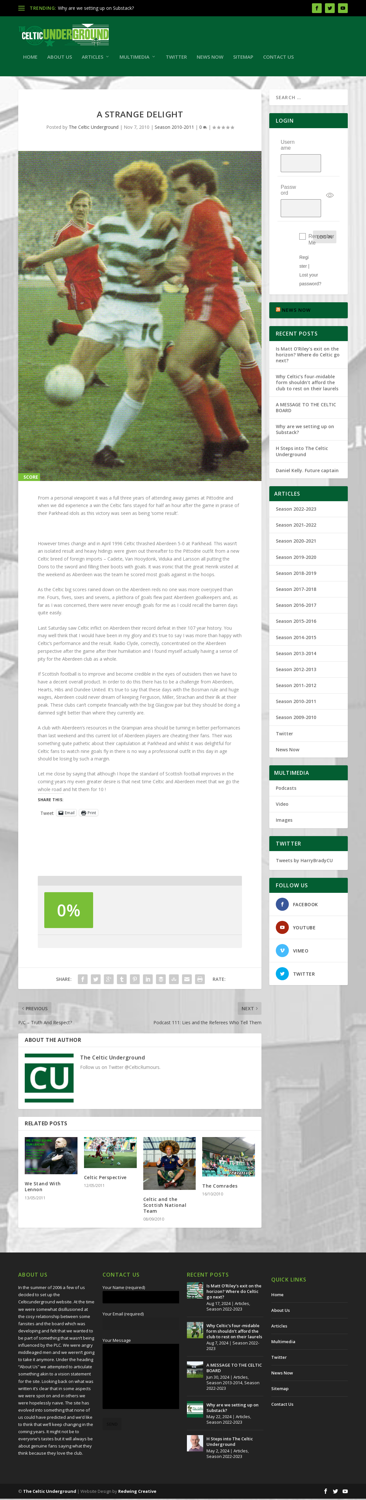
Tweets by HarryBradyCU (304, 832)
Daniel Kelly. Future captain (307, 443)
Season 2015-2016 (296, 593)
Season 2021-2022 (296, 497)
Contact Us (278, 58)
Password (288, 176)
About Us (59, 58)
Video (282, 776)
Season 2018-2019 (296, 545)
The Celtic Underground (94, 128)
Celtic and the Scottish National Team (165, 1206)
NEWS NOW (296, 282)
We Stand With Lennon (43, 1188)
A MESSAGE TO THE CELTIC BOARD (306, 380)
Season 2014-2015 (296, 609)
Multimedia (134, 58)
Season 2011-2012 (296, 657)
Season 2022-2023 (296, 481)
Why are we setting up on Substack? (96, 8)
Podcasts (286, 760)
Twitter (176, 58)
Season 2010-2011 (174, 128)
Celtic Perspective (105, 1179)
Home (30, 58)
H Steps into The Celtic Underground (302, 423)
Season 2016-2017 (296, 577)
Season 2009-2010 (296, 689)
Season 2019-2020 (296, 529)
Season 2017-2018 (296, 561)
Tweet (47, 814)
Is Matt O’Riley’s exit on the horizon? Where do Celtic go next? (308, 327)
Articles (92, 58)
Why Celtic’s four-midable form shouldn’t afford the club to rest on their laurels (307, 355)
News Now (210, 58)
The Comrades (219, 1187)
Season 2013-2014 (296, 625)
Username (288, 146)
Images (284, 792)
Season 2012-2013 (296, 641)
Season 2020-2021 (296, 513)
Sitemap (243, 58)
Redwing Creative (137, 1492)
